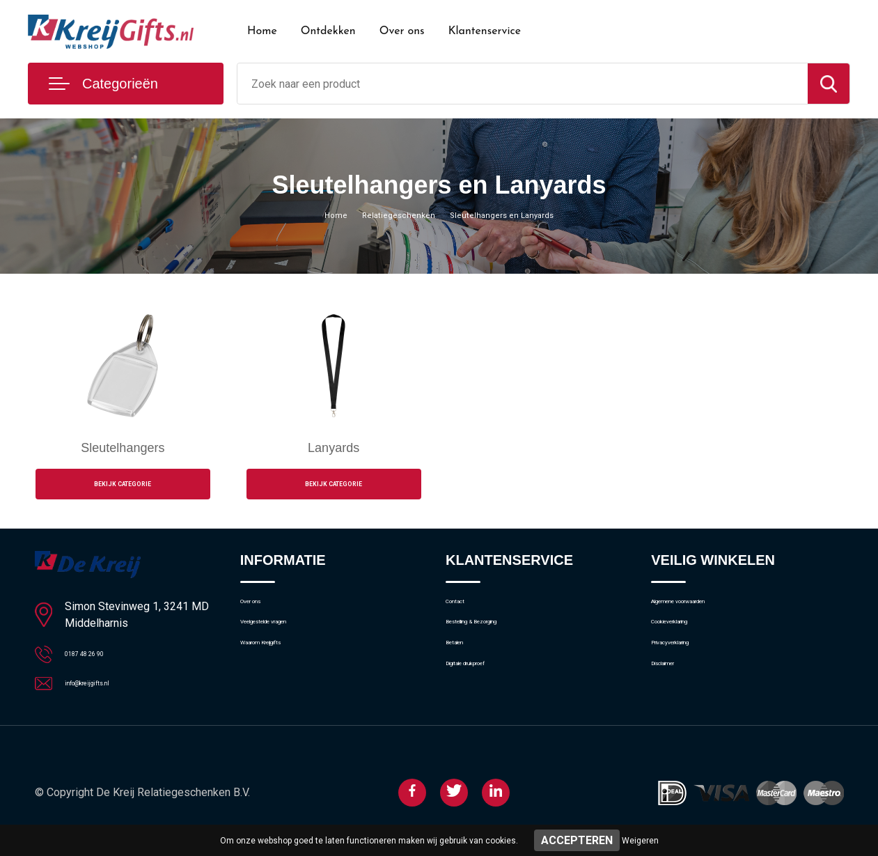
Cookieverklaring (688, 641)
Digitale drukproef (486, 701)
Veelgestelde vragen (286, 641)
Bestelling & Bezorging (497, 641)
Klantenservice (485, 31)
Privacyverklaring (689, 671)
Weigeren (640, 841)
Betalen (463, 671)
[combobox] (522, 83)
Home (262, 31)
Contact (464, 611)
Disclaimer (674, 701)
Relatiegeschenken (390, 214)
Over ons (402, 31)
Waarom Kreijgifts (281, 671)
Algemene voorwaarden (705, 611)
